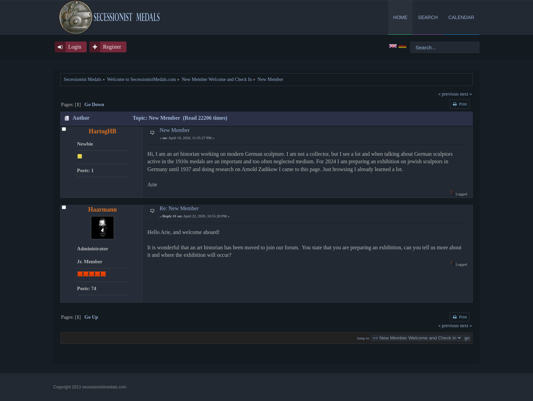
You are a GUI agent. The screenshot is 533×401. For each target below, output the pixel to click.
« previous (448, 94)
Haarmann (102, 209)
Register (112, 47)
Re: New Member (179, 208)
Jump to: (363, 338)
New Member (175, 130)
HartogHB (102, 131)
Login (74, 47)
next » (466, 94)
